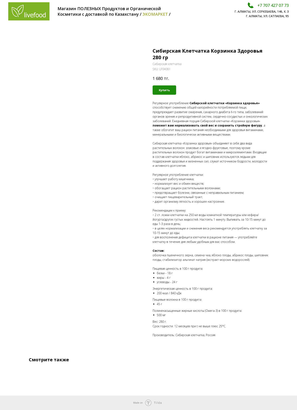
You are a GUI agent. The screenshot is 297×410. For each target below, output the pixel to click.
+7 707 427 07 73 (273, 5)
